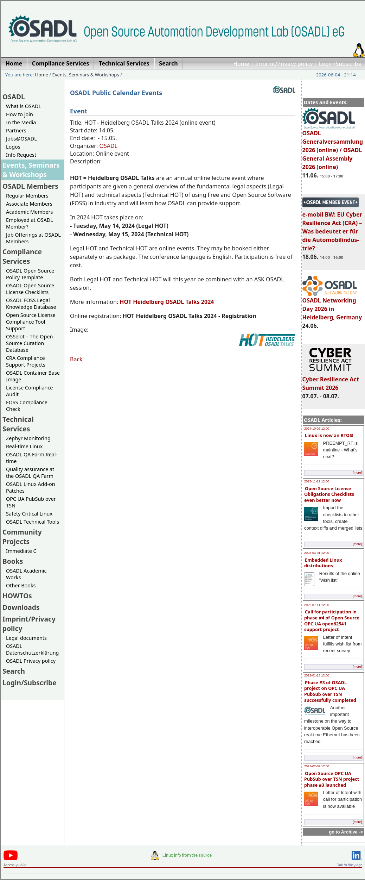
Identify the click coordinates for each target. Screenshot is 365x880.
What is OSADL (23, 106)
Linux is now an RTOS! (329, 435)
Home (241, 64)
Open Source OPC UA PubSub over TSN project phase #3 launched (331, 779)
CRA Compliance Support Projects (25, 361)
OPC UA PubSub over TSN (31, 502)
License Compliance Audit (29, 391)
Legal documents (26, 638)
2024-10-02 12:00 (316, 428)
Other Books (21, 585)
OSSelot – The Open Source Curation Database (29, 343)
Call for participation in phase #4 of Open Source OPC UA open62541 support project (331, 620)
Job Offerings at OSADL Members (33, 238)
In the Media (21, 122)
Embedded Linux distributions (323, 563)
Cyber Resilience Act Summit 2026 (330, 380)
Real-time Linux (24, 446)
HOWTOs (17, 595)
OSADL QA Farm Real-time (31, 457)
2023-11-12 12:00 (316, 481)
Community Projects (22, 536)
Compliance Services (22, 256)
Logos (13, 146)
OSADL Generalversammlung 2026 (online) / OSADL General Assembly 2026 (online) (332, 147)
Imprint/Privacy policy (284, 64)
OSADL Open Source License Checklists (30, 288)
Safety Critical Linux (29, 513)
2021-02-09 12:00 (316, 766)
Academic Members (29, 211)
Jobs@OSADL (21, 138)
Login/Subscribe (340, 64)
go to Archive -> (346, 832)
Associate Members (29, 203)
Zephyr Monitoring (28, 438)
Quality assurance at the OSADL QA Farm (30, 472)
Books (12, 561)
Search (13, 671)
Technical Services (18, 423)
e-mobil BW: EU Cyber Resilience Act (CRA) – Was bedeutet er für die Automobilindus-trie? (332, 228)
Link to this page (349, 864)
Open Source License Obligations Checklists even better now (329, 494)
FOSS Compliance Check (26, 405)
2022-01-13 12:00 (316, 675)
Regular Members (27, 195)
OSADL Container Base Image (33, 376)
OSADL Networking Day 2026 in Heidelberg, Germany (332, 305)
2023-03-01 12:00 (316, 553)
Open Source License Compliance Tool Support (31, 322)
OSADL (13, 96)
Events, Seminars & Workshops (85, 74)
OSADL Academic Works (26, 574)
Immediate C (21, 551)
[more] (357, 472)
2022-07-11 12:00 (316, 605)
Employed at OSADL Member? (29, 223)
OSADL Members (30, 186)
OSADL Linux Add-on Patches (30, 487)
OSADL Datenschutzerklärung (32, 649)
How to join (19, 114)
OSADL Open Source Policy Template (30, 274)
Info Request (21, 154)
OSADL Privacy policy (31, 660)
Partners (16, 130)
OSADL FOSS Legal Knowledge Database (31, 303)
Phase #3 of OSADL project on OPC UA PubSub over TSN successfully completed (330, 691)
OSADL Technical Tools (32, 521)
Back (76, 359)
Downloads (21, 607)
